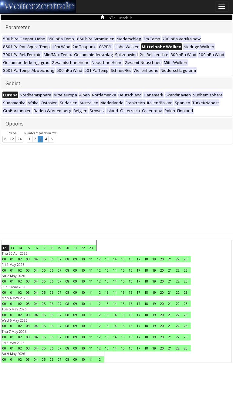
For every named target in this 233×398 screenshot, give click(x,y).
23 (91, 248)
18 (51, 248)
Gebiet (12, 83)
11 (91, 259)
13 (12, 248)
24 (19, 139)
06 (51, 259)
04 (36, 259)
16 (36, 248)
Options (14, 123)
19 (59, 248)
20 (67, 248)
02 (20, 259)
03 (28, 259)
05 (44, 259)
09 (75, 259)
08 (67, 259)
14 (20, 248)
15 (28, 248)
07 (59, 259)
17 (44, 248)
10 (83, 259)
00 (4, 259)
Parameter (17, 27)
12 (12, 139)
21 (75, 248)
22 (83, 248)
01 (12, 259)
